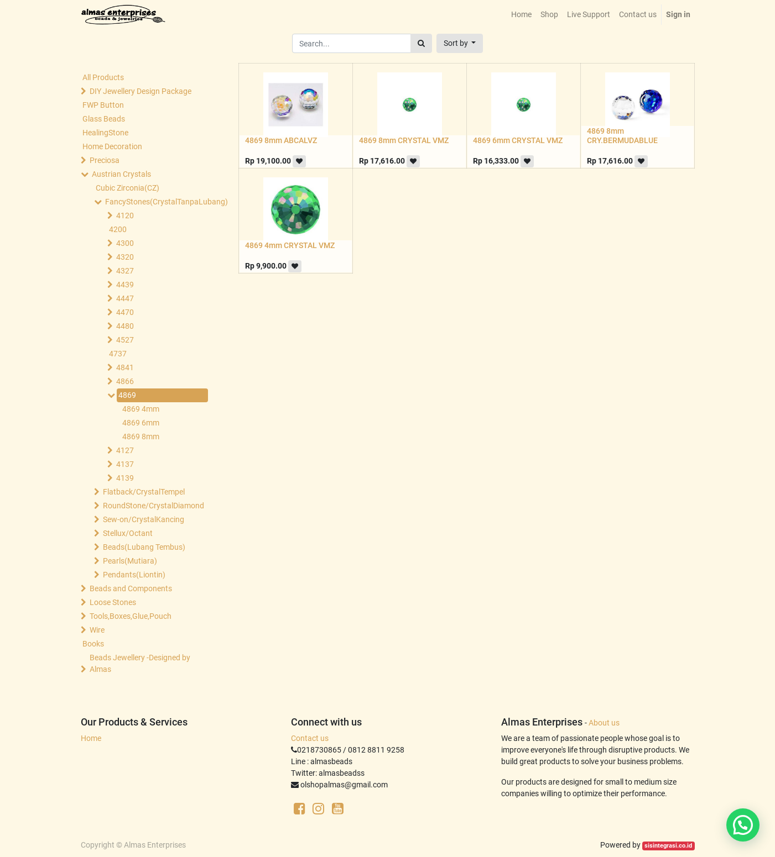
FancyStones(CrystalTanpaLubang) (155, 201)
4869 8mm (140, 436)
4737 (118, 353)
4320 (125, 257)
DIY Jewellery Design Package (140, 91)
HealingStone (105, 132)
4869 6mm (140, 422)
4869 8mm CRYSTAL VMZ (404, 140)
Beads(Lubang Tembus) (144, 547)
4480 (125, 326)
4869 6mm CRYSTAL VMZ (518, 140)
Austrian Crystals (121, 174)
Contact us (310, 738)
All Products (103, 77)
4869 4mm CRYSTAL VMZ (290, 245)
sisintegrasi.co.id (668, 845)
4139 (125, 478)
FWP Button (103, 105)
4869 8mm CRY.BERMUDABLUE (622, 136)
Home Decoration (112, 146)
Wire (97, 629)
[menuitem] (521, 14)
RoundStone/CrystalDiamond (153, 505)
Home (91, 738)
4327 (125, 270)
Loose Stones (113, 602)
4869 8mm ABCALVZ (281, 140)
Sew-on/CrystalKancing (143, 519)
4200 (118, 229)
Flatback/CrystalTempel (144, 491)
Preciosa (104, 160)
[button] (459, 43)
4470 (125, 312)
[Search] (421, 43)
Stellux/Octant (128, 533)
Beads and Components (131, 588)
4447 (125, 298)
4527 (125, 339)
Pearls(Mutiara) (130, 560)
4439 (125, 284)
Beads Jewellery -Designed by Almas (140, 663)
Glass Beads (103, 118)
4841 (125, 367)
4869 (127, 395)
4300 (125, 243)
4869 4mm (140, 408)
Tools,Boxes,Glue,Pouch (130, 616)
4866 (125, 381)
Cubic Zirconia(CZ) (127, 187)
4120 (125, 215)
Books (93, 643)
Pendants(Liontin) (134, 574)
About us (604, 722)
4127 (125, 450)
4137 (125, 464)
